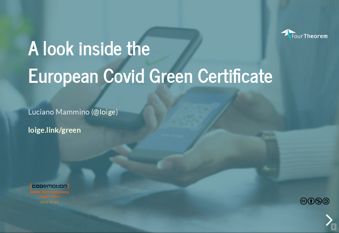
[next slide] (330, 220)
